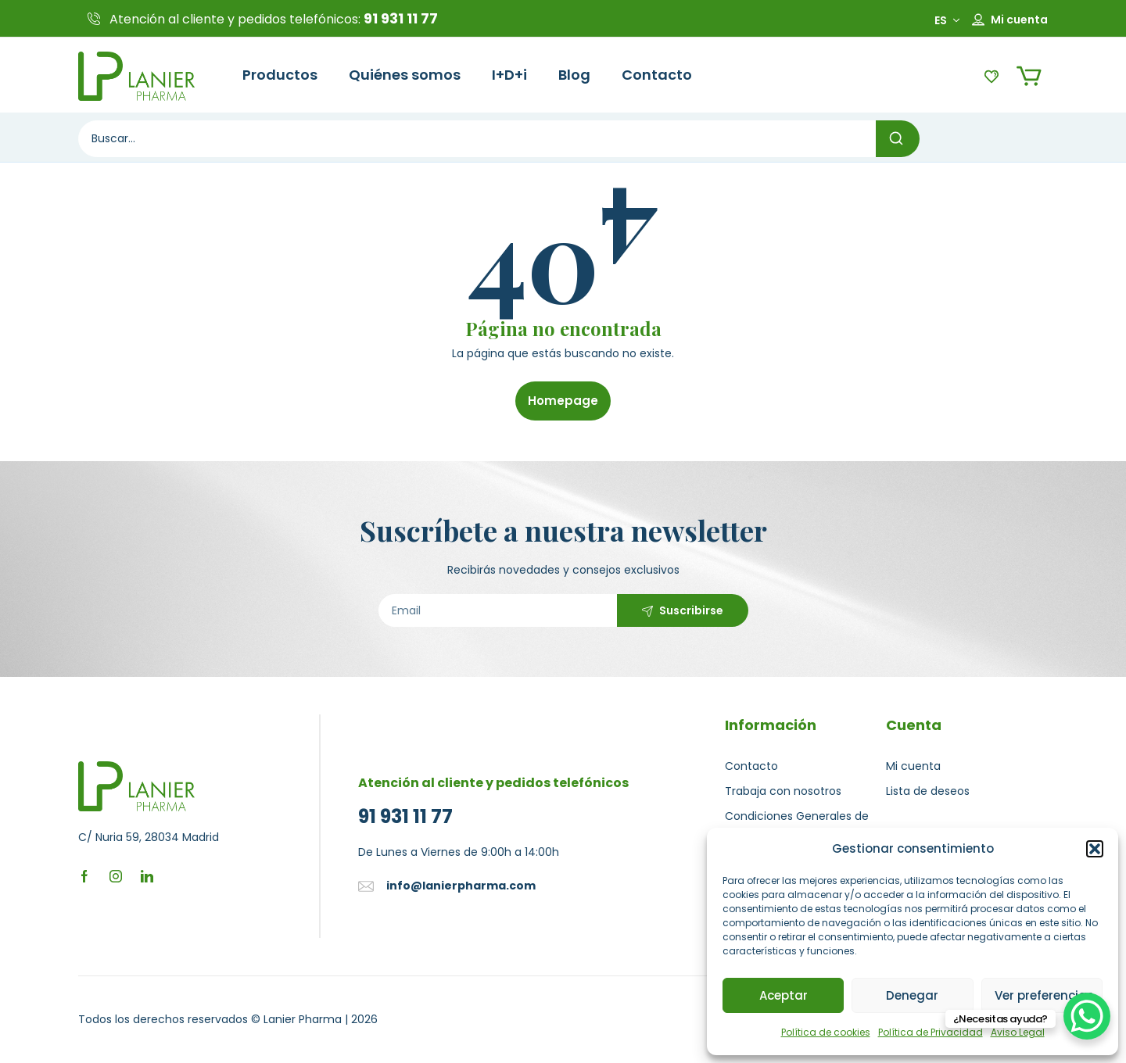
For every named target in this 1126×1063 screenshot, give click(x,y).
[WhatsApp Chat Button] (1086, 1016)
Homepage (563, 400)
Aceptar (783, 995)
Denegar (912, 995)
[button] (1095, 849)
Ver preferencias (1044, 995)
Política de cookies (825, 1032)
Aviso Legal (1018, 1032)
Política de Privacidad (930, 1032)
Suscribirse (691, 610)
